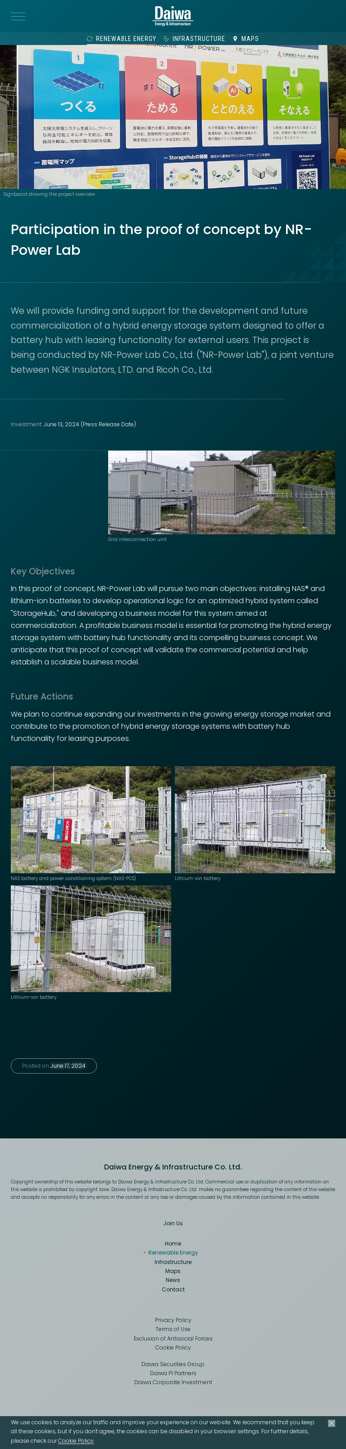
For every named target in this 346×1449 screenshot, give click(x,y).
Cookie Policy (76, 1440)
